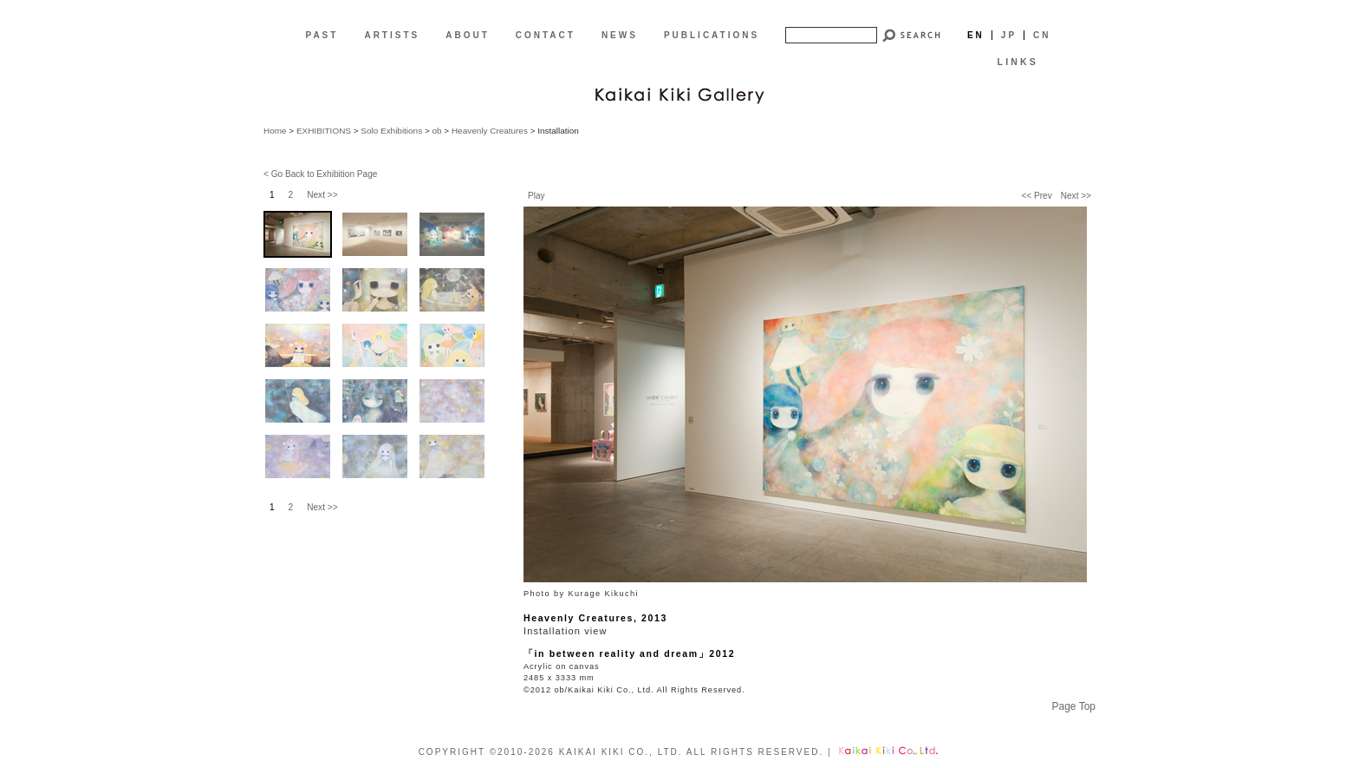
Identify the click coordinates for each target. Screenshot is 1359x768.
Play (536, 195)
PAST (321, 35)
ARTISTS (391, 35)
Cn (1041, 35)
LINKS (1018, 61)
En (976, 35)
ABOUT (467, 35)
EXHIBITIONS (323, 130)
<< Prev (1036, 195)
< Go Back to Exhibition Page (320, 174)
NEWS (619, 35)
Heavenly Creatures (490, 130)
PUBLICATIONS (711, 35)
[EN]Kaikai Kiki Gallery (679, 94)
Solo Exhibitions (391, 130)
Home (275, 130)
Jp (1009, 35)
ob (436, 130)
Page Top (1074, 706)
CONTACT (545, 35)
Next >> (1076, 195)
